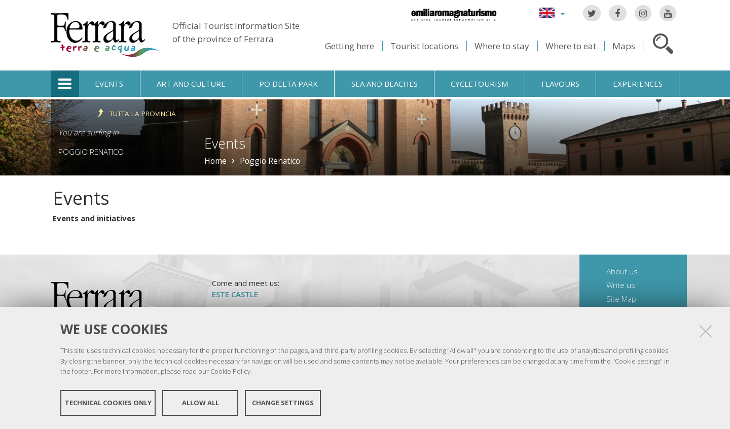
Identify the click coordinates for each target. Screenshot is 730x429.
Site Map (621, 299)
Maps (623, 46)
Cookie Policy (230, 371)
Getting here (349, 46)
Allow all (200, 402)
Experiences (638, 84)
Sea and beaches (384, 84)
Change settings (283, 402)
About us (622, 271)
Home (215, 160)
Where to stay (501, 46)
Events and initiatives (94, 218)
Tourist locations (424, 46)
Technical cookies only (108, 402)
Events (109, 84)
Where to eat (570, 46)
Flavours (560, 84)
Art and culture (191, 84)
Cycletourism (479, 84)
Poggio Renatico (91, 152)
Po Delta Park (288, 84)
